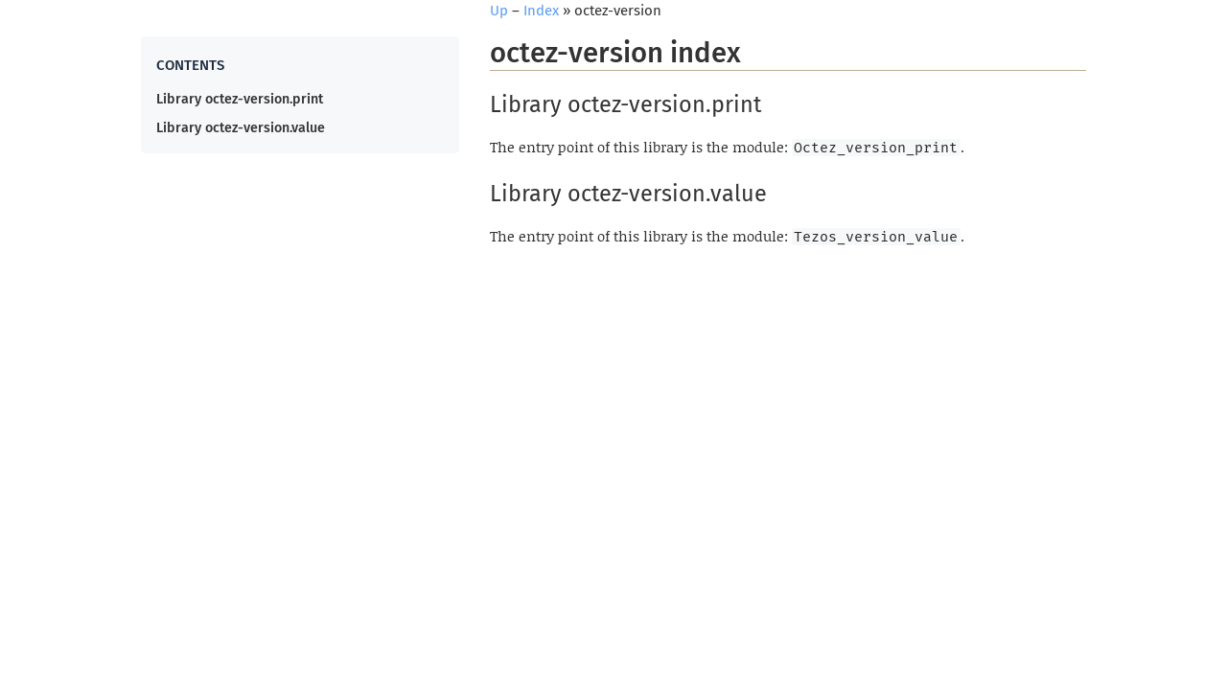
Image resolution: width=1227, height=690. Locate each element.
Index (541, 10)
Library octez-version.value (240, 128)
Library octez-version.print (239, 99)
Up (499, 10)
